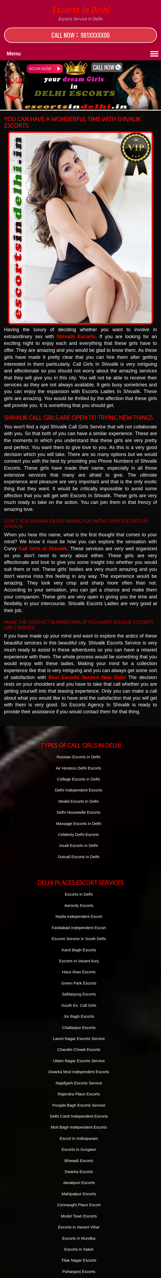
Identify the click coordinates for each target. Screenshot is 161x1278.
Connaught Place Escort (79, 1204)
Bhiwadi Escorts (79, 1160)
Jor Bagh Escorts (78, 1016)
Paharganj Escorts (78, 1271)
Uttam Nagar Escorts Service (79, 1060)
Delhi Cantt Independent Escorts (79, 1116)
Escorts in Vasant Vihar (79, 1227)
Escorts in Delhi (80, 13)
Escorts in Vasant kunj (79, 961)
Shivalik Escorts (76, 336)
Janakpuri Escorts (79, 1182)
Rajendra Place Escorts (79, 1094)
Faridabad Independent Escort (79, 927)
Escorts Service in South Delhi (79, 938)
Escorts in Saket (78, 1249)
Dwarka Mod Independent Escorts (78, 1071)
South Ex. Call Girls (78, 1005)
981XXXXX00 (95, 35)
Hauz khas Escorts (79, 972)
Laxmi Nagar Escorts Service (79, 1038)
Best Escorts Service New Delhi (87, 677)
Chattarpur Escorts (79, 1027)
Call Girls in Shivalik (43, 548)
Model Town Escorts (79, 1216)
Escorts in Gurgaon (79, 1149)
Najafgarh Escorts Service (79, 1083)
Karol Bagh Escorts (79, 950)
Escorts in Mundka (78, 1238)
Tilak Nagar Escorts (78, 1260)
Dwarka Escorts (79, 1171)
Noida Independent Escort (79, 916)
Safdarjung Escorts (79, 994)
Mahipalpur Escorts (79, 1194)
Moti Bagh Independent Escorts (79, 1127)
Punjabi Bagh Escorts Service (79, 1105)
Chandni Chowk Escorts (78, 1049)
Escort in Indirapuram (79, 1138)
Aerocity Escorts (78, 905)
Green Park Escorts (78, 983)
